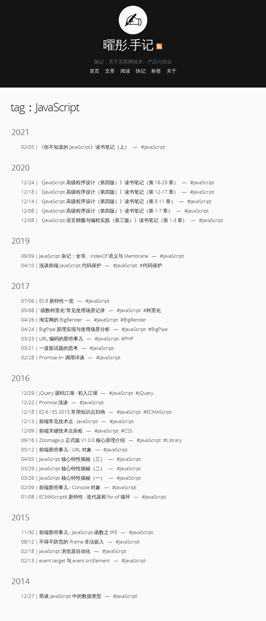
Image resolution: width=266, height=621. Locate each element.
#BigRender (133, 319)
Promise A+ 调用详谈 (61, 357)
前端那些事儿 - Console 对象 (69, 487)
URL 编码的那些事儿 (61, 338)
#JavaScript (153, 147)
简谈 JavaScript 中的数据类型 (70, 596)
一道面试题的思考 (58, 348)
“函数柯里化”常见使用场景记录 (72, 310)
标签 (156, 71)
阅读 (125, 71)
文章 (110, 71)
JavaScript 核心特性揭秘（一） (72, 478)
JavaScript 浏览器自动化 (64, 551)
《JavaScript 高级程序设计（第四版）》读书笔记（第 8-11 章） (107, 201)
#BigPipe (158, 329)
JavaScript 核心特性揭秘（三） (72, 459)
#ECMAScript (157, 411)
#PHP (127, 338)
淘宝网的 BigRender (60, 319)
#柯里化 (152, 310)
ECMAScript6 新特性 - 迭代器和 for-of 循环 (84, 496)
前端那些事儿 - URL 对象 (65, 449)
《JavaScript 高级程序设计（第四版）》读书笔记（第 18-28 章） (108, 182)
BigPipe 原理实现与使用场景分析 (74, 329)
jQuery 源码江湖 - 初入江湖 (68, 393)
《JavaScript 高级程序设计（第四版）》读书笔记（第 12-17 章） (108, 192)
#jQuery (144, 393)
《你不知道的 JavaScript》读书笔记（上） (84, 147)
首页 (94, 71)
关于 (171, 71)
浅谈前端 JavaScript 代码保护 (70, 265)
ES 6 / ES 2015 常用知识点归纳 (72, 411)
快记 (141, 71)
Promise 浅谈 (53, 402)
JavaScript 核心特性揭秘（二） (72, 468)
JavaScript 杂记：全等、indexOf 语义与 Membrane (93, 256)
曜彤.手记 (128, 44)
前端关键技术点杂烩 (61, 430)
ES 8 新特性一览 (56, 300)
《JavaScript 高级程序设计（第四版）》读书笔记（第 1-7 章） (106, 210)
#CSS (126, 430)
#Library (172, 440)
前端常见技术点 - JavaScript (68, 421)
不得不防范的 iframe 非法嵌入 (71, 541)
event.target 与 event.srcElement (74, 560)
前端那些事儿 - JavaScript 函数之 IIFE (78, 532)
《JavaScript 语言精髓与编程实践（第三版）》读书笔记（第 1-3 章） (113, 220)
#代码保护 (151, 265)
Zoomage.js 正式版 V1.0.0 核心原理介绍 (82, 440)
